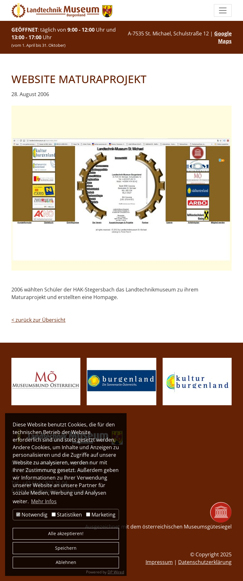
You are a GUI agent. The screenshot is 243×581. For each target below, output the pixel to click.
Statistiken (67, 514)
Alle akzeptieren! (66, 533)
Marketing (100, 514)
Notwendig (31, 514)
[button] (223, 10)
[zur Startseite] (62, 10)
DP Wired (116, 572)
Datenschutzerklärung (205, 562)
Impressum (159, 562)
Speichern (66, 548)
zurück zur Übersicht (38, 319)
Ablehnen (66, 562)
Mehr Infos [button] (44, 501)
